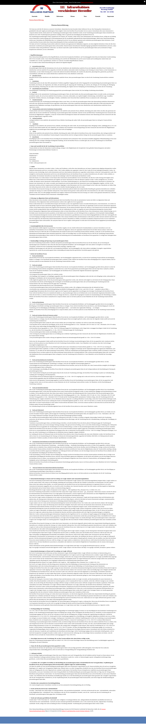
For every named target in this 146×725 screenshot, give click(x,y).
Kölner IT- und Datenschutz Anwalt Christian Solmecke (76, 711)
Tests (85, 16)
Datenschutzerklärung (87, 2)
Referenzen (60, 16)
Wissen (72, 16)
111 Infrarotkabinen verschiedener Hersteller (75, 8)
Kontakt (97, 16)
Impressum (110, 16)
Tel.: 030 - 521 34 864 (107, 12)
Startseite (34, 16)
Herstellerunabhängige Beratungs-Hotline (107, 8)
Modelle (47, 16)
